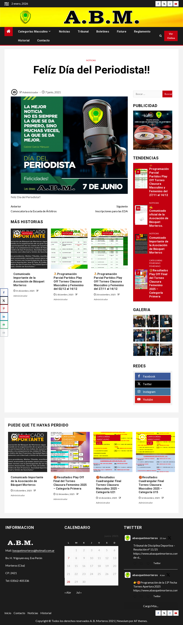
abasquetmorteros (145, 538)
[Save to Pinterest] (4, 308)
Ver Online (171, 35)
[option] (153, 245)
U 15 (150, 443)
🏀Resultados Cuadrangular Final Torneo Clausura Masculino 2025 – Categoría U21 (108, 485)
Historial (23, 40)
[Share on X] (4, 300)
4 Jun (162, 575)
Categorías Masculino (33, 31)
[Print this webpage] (4, 333)
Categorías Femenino (155, 261)
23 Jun (163, 538)
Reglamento (142, 31)
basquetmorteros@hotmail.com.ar (33, 550)
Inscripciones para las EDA (98, 208)
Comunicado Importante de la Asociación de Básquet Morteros (158, 245)
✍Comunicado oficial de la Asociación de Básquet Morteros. (158, 216)
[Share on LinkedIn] (4, 316)
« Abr (68, 592)
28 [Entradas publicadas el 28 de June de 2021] (68, 581)
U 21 (99, 443)
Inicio (7, 613)
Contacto (43, 40)
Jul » (79, 592)
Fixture (121, 31)
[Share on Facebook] (4, 292)
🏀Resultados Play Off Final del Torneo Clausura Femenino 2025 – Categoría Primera (158, 283)
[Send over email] (4, 325)
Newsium (122, 620)
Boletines (102, 31)
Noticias (64, 31)
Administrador (30, 92)
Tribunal (83, 31)
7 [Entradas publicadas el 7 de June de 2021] (68, 558)
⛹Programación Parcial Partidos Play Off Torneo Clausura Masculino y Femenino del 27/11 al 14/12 (109, 281)
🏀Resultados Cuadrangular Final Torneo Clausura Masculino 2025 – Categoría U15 (151, 485)
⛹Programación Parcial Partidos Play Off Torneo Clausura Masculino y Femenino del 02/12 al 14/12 (69, 281)
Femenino (154, 266)
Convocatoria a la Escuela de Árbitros (40, 208)
